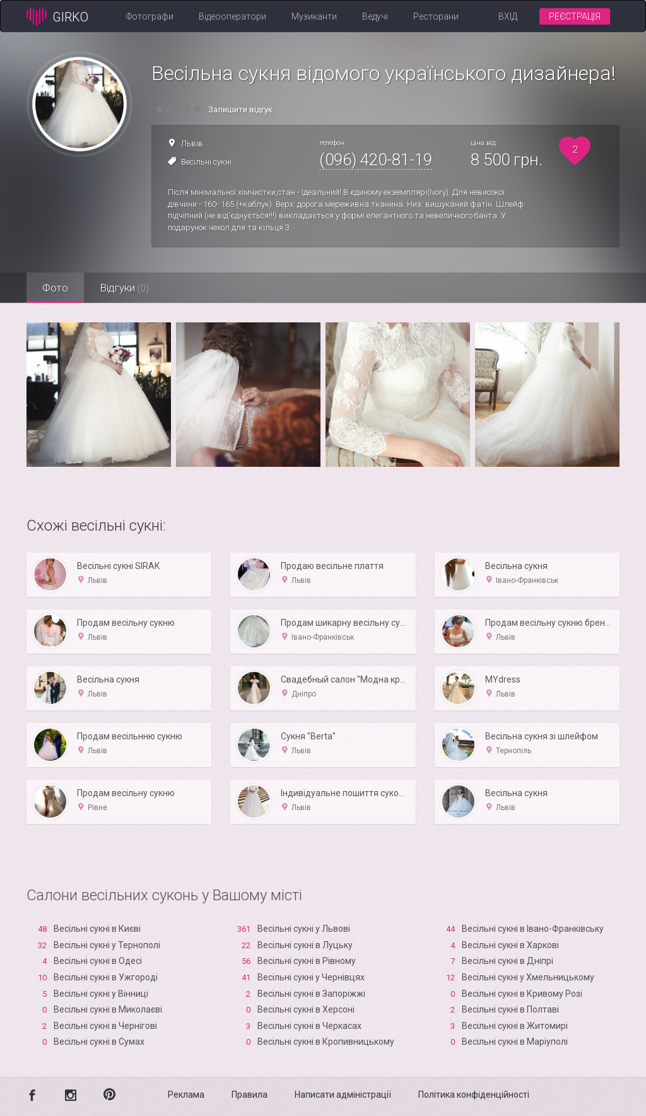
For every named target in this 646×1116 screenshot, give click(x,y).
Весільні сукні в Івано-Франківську (533, 929)
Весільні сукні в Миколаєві (108, 1009)
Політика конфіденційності (473, 1095)
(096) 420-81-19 (375, 159)
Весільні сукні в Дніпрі (507, 961)
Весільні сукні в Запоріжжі (311, 994)
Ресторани (436, 16)
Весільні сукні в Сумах (99, 1042)
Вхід (507, 16)
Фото (55, 287)
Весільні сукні (206, 162)
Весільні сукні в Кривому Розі (522, 994)
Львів (192, 143)
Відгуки (124, 287)
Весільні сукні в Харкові (510, 945)
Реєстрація (575, 16)
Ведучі (375, 16)
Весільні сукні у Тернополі (107, 945)
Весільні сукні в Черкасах (309, 1026)
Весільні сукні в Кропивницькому (325, 1042)
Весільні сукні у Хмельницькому (528, 977)
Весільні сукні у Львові (303, 929)
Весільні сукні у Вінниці (101, 994)
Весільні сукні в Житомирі (515, 1026)
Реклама (186, 1095)
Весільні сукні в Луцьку (305, 945)
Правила (249, 1095)
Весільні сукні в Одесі (98, 961)
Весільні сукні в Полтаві (510, 1009)
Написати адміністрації (343, 1095)
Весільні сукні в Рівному (306, 961)
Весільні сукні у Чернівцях (311, 977)
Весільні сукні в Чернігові (105, 1026)
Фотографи (149, 16)
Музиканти (314, 16)
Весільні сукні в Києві (97, 929)
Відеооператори (232, 16)
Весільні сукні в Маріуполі (515, 1042)
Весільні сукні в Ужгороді (106, 977)
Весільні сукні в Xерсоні (306, 1009)
